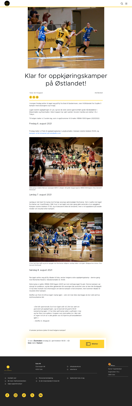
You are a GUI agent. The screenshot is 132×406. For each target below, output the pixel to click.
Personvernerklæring (44, 378)
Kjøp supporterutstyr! (13, 384)
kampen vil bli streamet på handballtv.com (45, 133)
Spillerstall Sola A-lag (75, 378)
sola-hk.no (72, 369)
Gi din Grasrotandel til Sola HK (47, 381)
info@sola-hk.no (74, 366)
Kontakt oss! (10, 378)
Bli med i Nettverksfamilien (15, 381)
